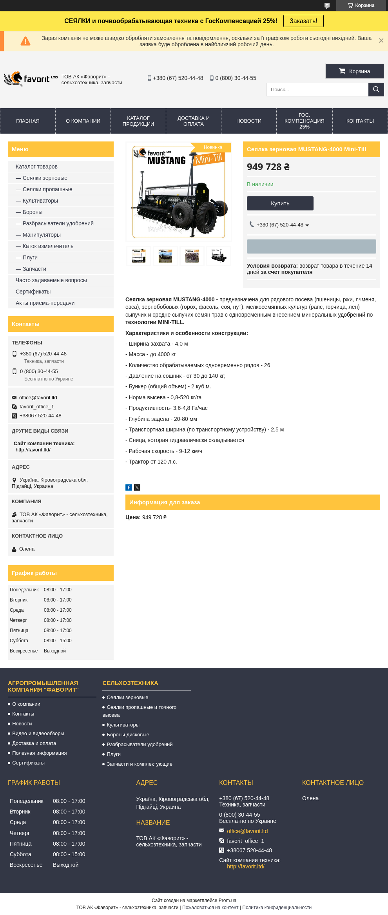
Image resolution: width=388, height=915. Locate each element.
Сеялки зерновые (127, 697)
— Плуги (27, 257)
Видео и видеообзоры (38, 733)
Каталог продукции (138, 121)
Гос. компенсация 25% (305, 121)
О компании (83, 121)
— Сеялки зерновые (41, 178)
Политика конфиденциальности (277, 907)
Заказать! (303, 21)
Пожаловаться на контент (210, 907)
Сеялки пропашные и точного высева (139, 711)
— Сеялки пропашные (44, 189)
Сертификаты (33, 291)
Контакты (360, 121)
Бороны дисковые (128, 734)
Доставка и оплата (194, 121)
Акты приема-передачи (45, 303)
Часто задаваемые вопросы (51, 280)
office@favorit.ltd (38, 397)
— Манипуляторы (38, 235)
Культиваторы (123, 725)
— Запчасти (31, 269)
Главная (28, 121)
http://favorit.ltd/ (33, 450)
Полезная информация (39, 753)
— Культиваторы (37, 200)
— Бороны (29, 212)
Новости (248, 121)
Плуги (113, 754)
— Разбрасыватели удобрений (55, 223)
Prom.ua (227, 900)
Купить (280, 203)
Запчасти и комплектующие (139, 764)
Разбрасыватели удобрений (139, 744)
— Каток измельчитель (44, 246)
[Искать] (376, 89)
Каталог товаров (37, 166)
